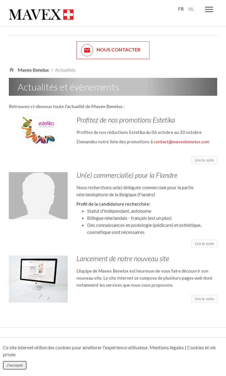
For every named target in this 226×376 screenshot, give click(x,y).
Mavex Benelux (33, 62)
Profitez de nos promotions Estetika (126, 112)
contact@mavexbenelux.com (181, 134)
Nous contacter (110, 43)
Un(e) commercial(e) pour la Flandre (127, 167)
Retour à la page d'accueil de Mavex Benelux (11, 62)
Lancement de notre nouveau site (123, 251)
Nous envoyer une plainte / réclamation (113, 332)
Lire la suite (204, 152)
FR (180, 9)
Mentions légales (166, 347)
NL (191, 9)
